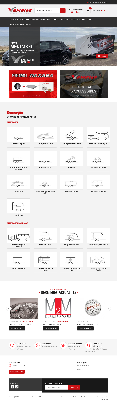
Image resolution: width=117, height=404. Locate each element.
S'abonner (74, 387)
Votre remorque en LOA (52, 324)
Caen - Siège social (83, 366)
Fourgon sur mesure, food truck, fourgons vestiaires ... (22, 51)
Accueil (13, 20)
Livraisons (21, 344)
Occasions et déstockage (21, 25)
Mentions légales (87, 397)
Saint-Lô (80, 369)
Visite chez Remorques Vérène (20, 324)
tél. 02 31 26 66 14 (19, 366)
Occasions (46, 344)
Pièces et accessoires (70, 20)
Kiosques (56, 20)
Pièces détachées (75, 344)
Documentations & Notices (70, 397)
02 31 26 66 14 (77, 12)
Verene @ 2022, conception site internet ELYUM (25, 397)
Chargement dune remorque (88, 324)
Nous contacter (16, 372)
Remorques (24, 20)
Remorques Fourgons (40, 20)
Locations (86, 20)
